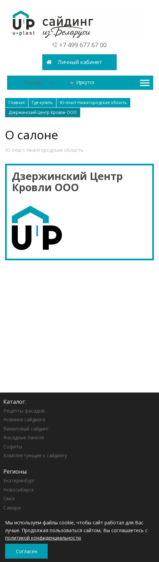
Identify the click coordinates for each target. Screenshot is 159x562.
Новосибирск (18, 489)
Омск (9, 498)
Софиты (12, 446)
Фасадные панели (23, 437)
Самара (12, 507)
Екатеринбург (19, 480)
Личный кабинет (80, 62)
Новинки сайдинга (24, 419)
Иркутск (82, 82)
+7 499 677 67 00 (83, 45)
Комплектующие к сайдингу (35, 455)
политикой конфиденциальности (43, 538)
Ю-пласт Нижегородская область (44, 150)
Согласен (26, 551)
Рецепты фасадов (24, 410)
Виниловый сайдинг (26, 428)
